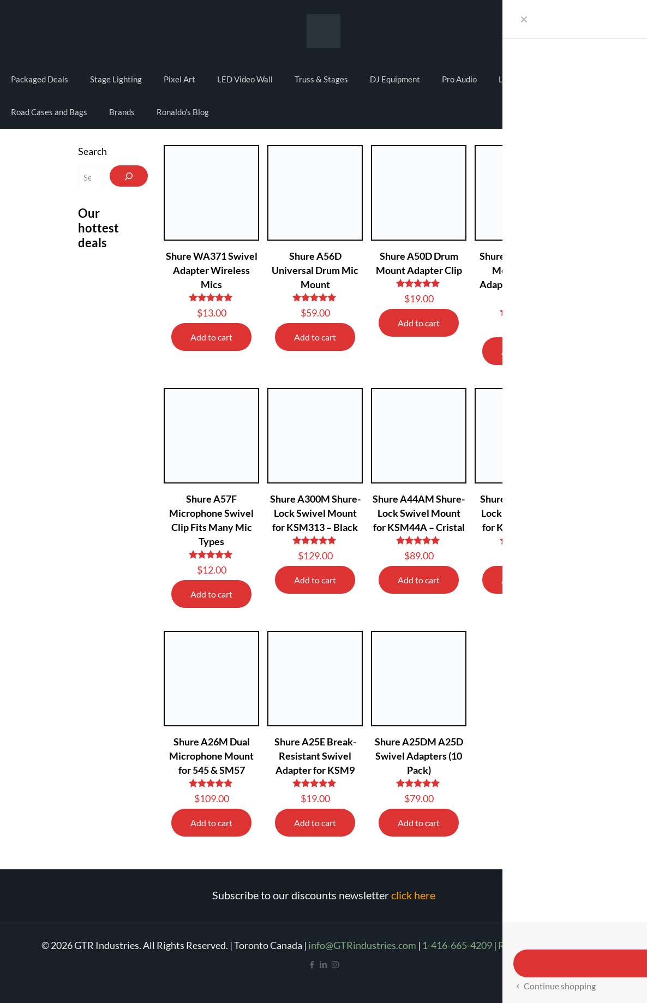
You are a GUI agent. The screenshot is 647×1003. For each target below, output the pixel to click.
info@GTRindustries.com (362, 945)
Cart (623, 29)
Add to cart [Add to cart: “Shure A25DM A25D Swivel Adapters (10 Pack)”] (419, 822)
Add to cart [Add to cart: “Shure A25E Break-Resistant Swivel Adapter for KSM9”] (315, 822)
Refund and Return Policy (552, 945)
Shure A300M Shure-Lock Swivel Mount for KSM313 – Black (315, 513)
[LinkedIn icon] (324, 964)
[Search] (129, 176)
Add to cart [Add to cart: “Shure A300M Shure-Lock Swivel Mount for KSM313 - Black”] (315, 580)
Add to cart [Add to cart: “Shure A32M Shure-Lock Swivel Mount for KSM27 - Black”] (522, 580)
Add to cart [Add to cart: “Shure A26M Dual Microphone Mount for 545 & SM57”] (211, 822)
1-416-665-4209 (457, 945)
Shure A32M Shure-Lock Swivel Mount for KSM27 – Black (522, 513)
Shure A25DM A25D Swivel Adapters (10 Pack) (419, 756)
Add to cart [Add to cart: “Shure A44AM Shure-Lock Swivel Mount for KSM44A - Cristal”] (419, 580)
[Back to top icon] (594, 980)
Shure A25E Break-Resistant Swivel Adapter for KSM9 (315, 756)
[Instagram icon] (335, 964)
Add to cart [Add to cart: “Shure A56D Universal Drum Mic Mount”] (315, 337)
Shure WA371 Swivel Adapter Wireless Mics (211, 270)
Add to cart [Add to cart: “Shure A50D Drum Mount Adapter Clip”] (419, 323)
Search (92, 151)
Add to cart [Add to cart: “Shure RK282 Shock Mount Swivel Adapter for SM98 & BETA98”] (522, 351)
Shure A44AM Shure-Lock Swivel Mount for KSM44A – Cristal (419, 513)
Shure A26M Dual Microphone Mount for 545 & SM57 (211, 756)
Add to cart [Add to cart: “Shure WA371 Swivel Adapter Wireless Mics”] (211, 337)
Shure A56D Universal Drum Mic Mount (315, 270)
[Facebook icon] (312, 964)
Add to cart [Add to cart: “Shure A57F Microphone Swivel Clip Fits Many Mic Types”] (211, 594)
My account (584, 29)
